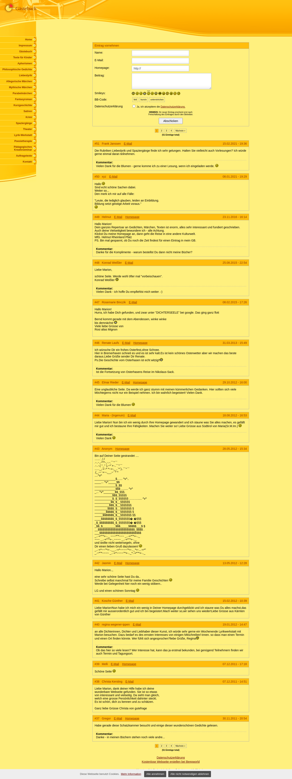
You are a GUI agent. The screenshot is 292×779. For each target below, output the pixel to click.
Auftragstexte (24, 155)
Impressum (25, 45)
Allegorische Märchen (19, 81)
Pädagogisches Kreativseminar (23, 148)
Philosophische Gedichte (17, 69)
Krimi (29, 117)
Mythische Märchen (20, 87)
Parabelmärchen (22, 93)
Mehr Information (131, 773)
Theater (27, 129)
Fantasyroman (23, 99)
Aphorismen (25, 63)
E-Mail (128, 143)
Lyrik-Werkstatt (23, 135)
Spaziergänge (24, 123)
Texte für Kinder (22, 57)
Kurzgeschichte (23, 105)
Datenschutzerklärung (171, 757)
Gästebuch (25, 51)
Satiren (28, 111)
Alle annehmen (155, 773)
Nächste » (180, 131)
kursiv (144, 99)
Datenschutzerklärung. (173, 106)
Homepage (132, 217)
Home (28, 39)
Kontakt (27, 161)
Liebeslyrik (25, 75)
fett (135, 99)
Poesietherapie (23, 141)
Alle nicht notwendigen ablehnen (189, 773)
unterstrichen (157, 99)
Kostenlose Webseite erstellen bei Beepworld (171, 761)
